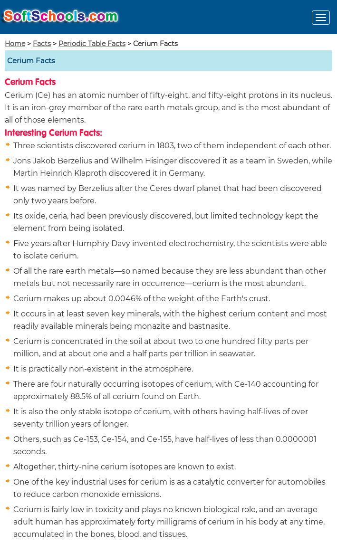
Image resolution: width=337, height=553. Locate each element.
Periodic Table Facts (91, 43)
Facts (42, 43)
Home (15, 43)
